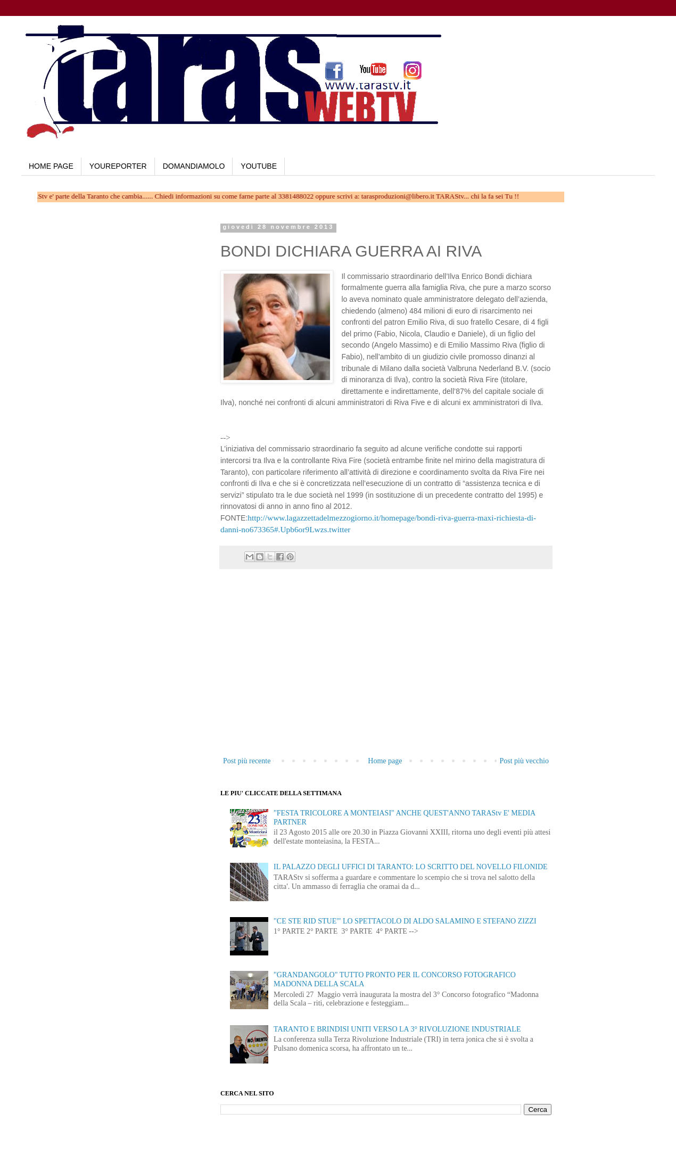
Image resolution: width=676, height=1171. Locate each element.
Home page (385, 761)
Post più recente (246, 761)
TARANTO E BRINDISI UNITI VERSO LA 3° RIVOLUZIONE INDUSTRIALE (397, 1029)
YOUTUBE (259, 166)
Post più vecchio (524, 761)
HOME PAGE (51, 166)
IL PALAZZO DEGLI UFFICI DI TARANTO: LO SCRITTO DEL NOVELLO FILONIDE (411, 867)
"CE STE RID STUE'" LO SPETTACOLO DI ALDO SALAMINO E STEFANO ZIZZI (405, 921)
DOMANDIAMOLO (194, 166)
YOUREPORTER (118, 166)
